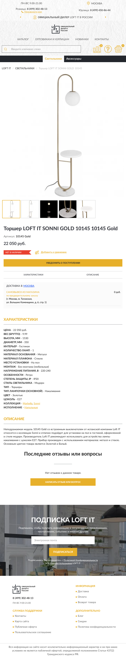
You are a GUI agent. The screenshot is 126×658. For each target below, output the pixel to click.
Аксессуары (73, 58)
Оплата (82, 597)
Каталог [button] (23, 39)
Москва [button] (28, 286)
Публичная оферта (26, 627)
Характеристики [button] (33, 275)
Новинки (82, 39)
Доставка (83, 591)
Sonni (37, 403)
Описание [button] (93, 275)
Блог (80, 616)
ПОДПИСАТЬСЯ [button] (63, 552)
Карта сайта (22, 621)
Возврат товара (87, 602)
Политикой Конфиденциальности (81, 560)
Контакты (102, 39)
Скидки (82, 621)
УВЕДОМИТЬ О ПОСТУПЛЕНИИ (63, 263)
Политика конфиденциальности (97, 627)
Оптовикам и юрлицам (52, 39)
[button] (31, 12)
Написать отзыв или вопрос (63, 482)
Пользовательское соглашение (33, 632)
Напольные (31, 407)
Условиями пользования (59, 563)
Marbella (27, 403)
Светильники (53, 58)
